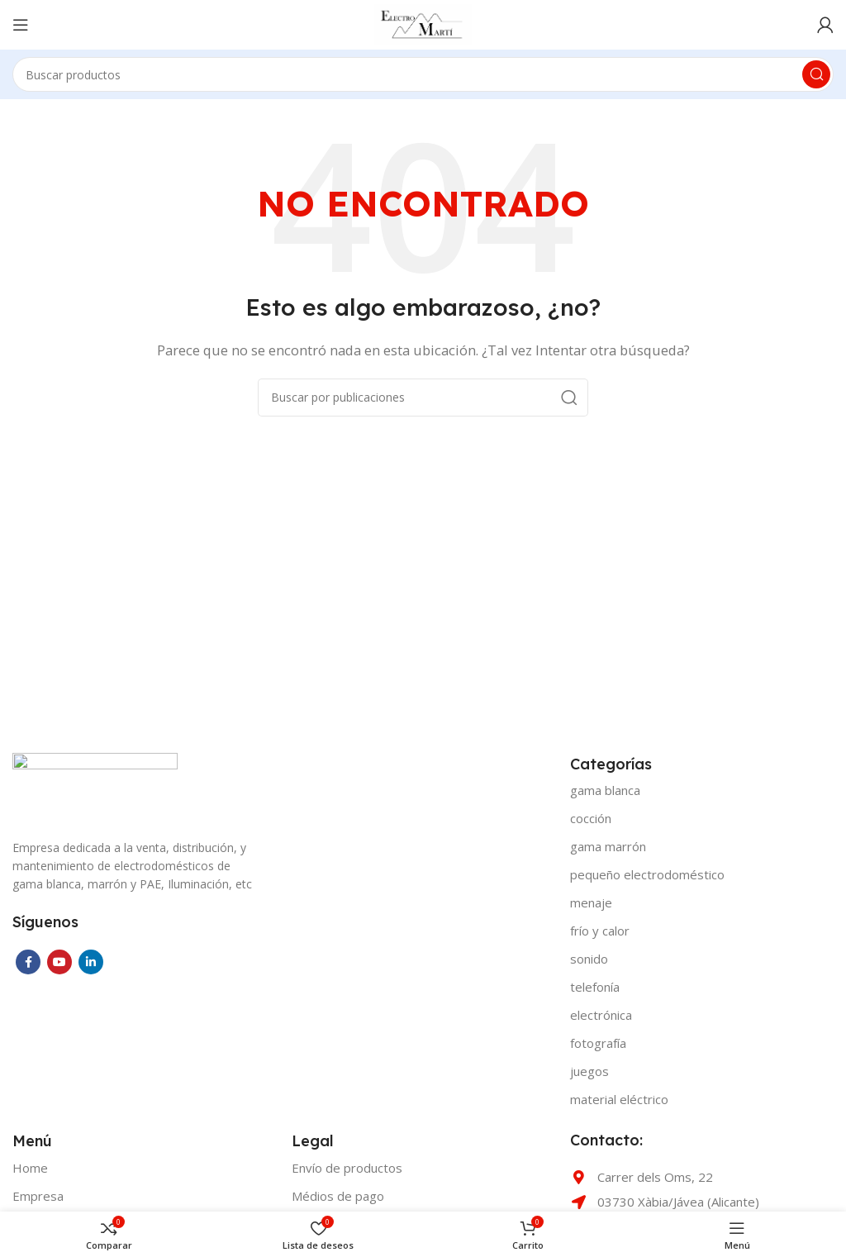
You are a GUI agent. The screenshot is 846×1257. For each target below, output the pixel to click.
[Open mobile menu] (20, 24)
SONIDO (589, 958)
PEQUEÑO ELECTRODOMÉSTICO (647, 874)
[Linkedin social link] (90, 962)
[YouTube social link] (59, 962)
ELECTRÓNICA (601, 1015)
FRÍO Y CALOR (600, 930)
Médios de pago (338, 1196)
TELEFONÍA (595, 986)
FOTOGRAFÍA (598, 1043)
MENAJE (591, 902)
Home (30, 1167)
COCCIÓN (590, 818)
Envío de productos (347, 1167)
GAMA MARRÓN (608, 846)
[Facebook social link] (28, 962)
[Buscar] (423, 74)
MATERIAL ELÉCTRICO (619, 1099)
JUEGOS (589, 1071)
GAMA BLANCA (605, 790)
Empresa (38, 1196)
